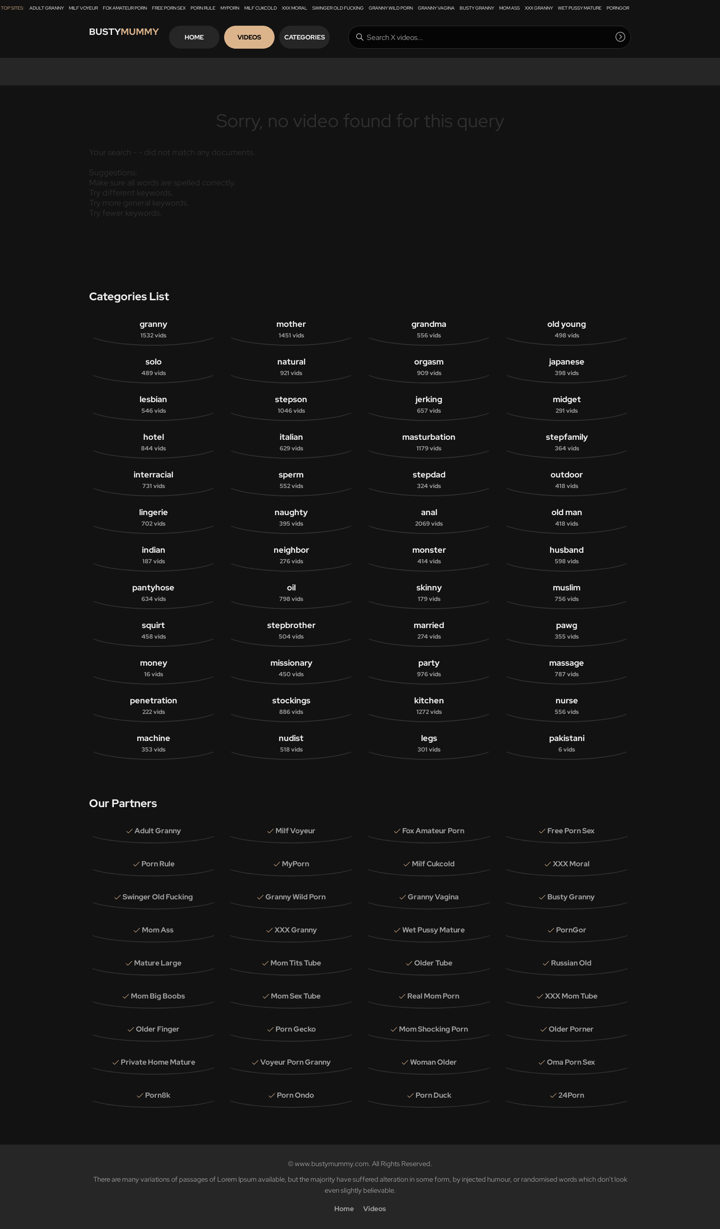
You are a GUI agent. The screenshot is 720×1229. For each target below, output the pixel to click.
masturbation (428, 442)
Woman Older (433, 1062)
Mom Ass (509, 8)
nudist (291, 743)
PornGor (618, 8)
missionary (291, 668)
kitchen (428, 706)
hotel (153, 442)
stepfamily (566, 442)
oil (291, 593)
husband (566, 555)
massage (566, 668)
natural (291, 367)
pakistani (566, 743)
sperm (291, 480)
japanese (566, 367)
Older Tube (433, 963)
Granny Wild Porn (391, 8)
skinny (428, 593)
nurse (566, 706)
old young (566, 329)
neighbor (291, 555)
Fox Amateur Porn (125, 8)
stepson (291, 404)
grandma (428, 329)
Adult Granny (46, 8)
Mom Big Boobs (158, 996)
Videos (270, 37)
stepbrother (291, 630)
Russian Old (571, 963)
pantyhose (153, 593)
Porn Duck (433, 1095)
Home (215, 37)
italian (291, 442)
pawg (566, 630)
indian (153, 555)
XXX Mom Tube (571, 996)
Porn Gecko (296, 1029)
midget (566, 404)
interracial (153, 480)
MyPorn (229, 8)
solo (153, 367)
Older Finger (158, 1029)
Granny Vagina (436, 8)
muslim (566, 593)
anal (428, 517)
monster (428, 555)
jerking (428, 404)
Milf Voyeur (83, 8)
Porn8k (157, 1095)
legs (428, 743)
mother (291, 329)
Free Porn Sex (169, 8)
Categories (325, 37)
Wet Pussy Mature (580, 8)
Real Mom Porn (433, 996)
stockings (291, 706)
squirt (153, 630)
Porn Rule (203, 8)
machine (153, 743)
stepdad (428, 480)
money (153, 668)
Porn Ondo (295, 1095)
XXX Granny (539, 8)
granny (153, 329)
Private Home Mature (158, 1062)
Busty (130, 37)
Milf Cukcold (260, 8)
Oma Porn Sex (571, 1062)
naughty (291, 517)
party (428, 668)
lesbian (153, 404)
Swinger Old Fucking (338, 8)
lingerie (153, 517)
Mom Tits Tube (295, 963)
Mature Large (157, 963)
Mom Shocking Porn (433, 1029)
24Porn (571, 1095)
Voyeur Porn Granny (295, 1062)
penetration (153, 706)
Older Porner (571, 1029)
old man (566, 517)
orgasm (428, 367)
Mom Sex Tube (296, 996)
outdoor (566, 480)
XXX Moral (294, 8)
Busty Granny (477, 8)
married (428, 630)
